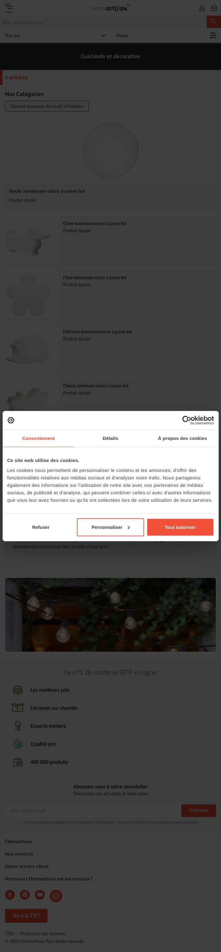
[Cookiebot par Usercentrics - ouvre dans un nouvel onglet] (186, 420)
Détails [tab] (110, 438)
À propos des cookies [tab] (182, 438)
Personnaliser (111, 526)
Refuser (40, 526)
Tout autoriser (180, 526)
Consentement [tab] (38, 438)
